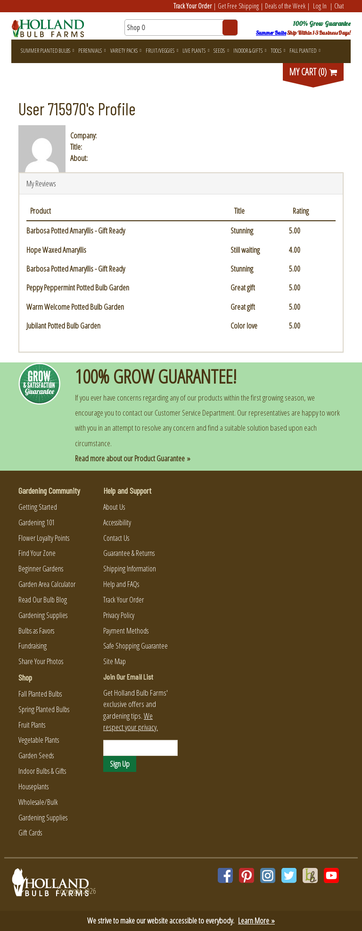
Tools (278, 51)
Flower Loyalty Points (43, 538)
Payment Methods (125, 631)
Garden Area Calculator (46, 584)
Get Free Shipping (238, 5)
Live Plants (195, 51)
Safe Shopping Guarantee (135, 646)
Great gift (242, 287)
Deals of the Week (285, 5)
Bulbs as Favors (36, 631)
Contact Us (116, 538)
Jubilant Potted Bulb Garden (63, 325)
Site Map (114, 661)
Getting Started (37, 507)
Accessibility (117, 522)
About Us (114, 507)
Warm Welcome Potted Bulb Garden (75, 306)
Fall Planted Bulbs (40, 694)
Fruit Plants (31, 725)
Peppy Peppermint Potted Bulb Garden (77, 287)
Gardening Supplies (42, 615)
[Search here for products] (181, 27)
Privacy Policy (118, 615)
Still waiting (245, 249)
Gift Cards (30, 832)
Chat (339, 5)
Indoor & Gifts (249, 51)
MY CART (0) (313, 71)
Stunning (241, 230)
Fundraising (32, 646)
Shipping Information (129, 568)
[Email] (140, 748)
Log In (320, 5)
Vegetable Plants (38, 740)
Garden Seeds (36, 755)
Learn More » (256, 920)
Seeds (221, 51)
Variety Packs (125, 51)
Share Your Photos (40, 661)
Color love (243, 325)
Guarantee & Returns (129, 553)
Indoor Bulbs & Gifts (42, 771)
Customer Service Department (194, 412)
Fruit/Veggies (162, 51)
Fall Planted (304, 51)
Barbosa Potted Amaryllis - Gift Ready (75, 230)
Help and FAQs (121, 584)
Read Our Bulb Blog (42, 599)
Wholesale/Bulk (38, 802)
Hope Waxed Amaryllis (56, 249)
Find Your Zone (37, 553)
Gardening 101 (36, 522)
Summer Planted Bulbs (47, 51)
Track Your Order (192, 5)
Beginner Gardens (40, 568)
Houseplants (33, 786)
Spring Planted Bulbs (43, 709)
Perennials (92, 51)
